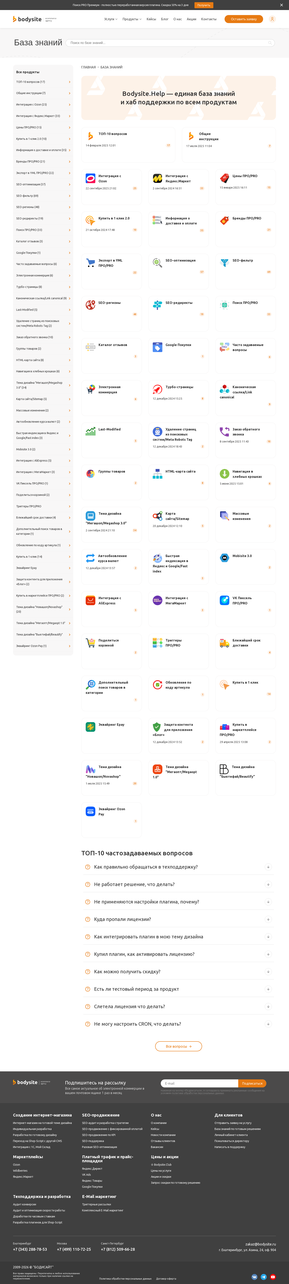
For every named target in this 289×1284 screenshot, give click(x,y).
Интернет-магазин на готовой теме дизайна (42, 1123)
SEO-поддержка (93, 1141)
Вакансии (157, 1147)
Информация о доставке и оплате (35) (44, 150)
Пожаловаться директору (232, 1141)
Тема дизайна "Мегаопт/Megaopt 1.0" (44, 623)
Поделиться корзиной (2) (44, 495)
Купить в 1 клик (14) (44, 556)
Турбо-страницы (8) (44, 287)
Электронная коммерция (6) (44, 275)
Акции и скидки (161, 1176)
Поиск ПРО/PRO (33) (44, 230)
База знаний (111, 67)
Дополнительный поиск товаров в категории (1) (44, 531)
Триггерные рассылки (96, 1204)
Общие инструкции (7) (44, 93)
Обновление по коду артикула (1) (44, 545)
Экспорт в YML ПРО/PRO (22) (44, 173)
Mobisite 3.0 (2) (44, 449)
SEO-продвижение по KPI (98, 1135)
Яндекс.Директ (92, 1168)
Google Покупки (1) (44, 253)
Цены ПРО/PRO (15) (44, 127)
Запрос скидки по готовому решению (175, 1182)
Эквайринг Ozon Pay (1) (44, 646)
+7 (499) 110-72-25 (74, 1249)
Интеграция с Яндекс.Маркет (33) (44, 116)
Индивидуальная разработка (32, 1129)
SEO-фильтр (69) (44, 196)
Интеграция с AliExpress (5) (44, 460)
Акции (191, 19)
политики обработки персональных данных (198, 1093)
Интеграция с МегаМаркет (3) (44, 472)
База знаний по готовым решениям (238, 1129)
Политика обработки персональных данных (125, 1279)
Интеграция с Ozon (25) (44, 104)
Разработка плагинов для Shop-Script (37, 1222)
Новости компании (163, 1135)
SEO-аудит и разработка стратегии (105, 1123)
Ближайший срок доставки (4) (44, 517)
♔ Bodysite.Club (161, 1164)
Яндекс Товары (92, 1180)
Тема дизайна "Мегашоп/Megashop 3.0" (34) (44, 385)
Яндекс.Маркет (23, 1176)
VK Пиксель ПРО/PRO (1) (44, 483)
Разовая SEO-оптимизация (99, 1147)
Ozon (16, 1164)
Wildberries (20, 1170)
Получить (203, 5)
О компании (159, 1123)
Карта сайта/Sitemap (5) (44, 399)
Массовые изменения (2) (44, 410)
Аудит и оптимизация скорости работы (39, 1210)
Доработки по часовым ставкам (34, 1216)
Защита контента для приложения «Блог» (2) (44, 582)
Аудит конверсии (24, 1204)
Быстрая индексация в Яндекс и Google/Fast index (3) (44, 436)
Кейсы (151, 19)
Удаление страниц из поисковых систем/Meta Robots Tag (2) (44, 323)
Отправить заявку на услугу (233, 1123)
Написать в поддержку (230, 1147)
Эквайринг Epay (44, 568)
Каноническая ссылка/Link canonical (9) (44, 298)
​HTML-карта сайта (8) (44, 360)
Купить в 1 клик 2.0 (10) (44, 139)
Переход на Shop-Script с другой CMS (37, 1141)
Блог (164, 19)
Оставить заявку (244, 19)
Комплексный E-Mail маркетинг (102, 1210)
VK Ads (86, 1174)
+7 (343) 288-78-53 (30, 1249)
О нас (177, 19)
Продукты (132, 19)
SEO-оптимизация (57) (44, 184)
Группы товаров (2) (44, 348)
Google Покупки (92, 1186)
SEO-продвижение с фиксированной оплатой (112, 1129)
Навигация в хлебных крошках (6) (44, 371)
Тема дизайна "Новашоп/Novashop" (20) (44, 609)
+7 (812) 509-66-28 (118, 1249)
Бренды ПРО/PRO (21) (44, 161)
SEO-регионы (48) (44, 207)
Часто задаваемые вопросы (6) (44, 264)
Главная (88, 67)
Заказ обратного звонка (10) (44, 337)
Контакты (209, 19)
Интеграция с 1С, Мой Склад (31, 1147)
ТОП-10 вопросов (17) (44, 82)
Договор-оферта (166, 1279)
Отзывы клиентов (163, 1141)
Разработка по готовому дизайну (35, 1135)
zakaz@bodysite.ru (260, 1244)
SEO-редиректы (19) (44, 218)
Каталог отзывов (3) (44, 241)
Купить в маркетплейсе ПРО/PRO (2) (44, 595)
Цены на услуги (161, 1170)
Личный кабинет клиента (231, 1135)
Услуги (111, 19)
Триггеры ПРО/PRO (44, 506)
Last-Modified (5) (44, 310)
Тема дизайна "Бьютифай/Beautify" (44, 634)
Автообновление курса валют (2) (44, 421)
